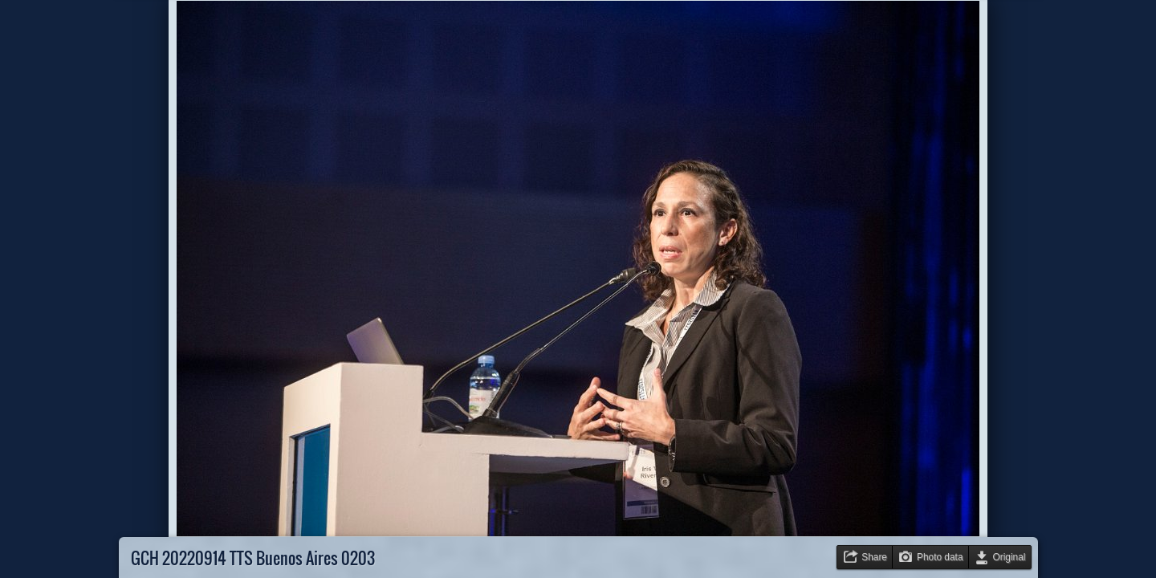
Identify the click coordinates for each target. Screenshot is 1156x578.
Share (874, 557)
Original (1009, 557)
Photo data (940, 557)
